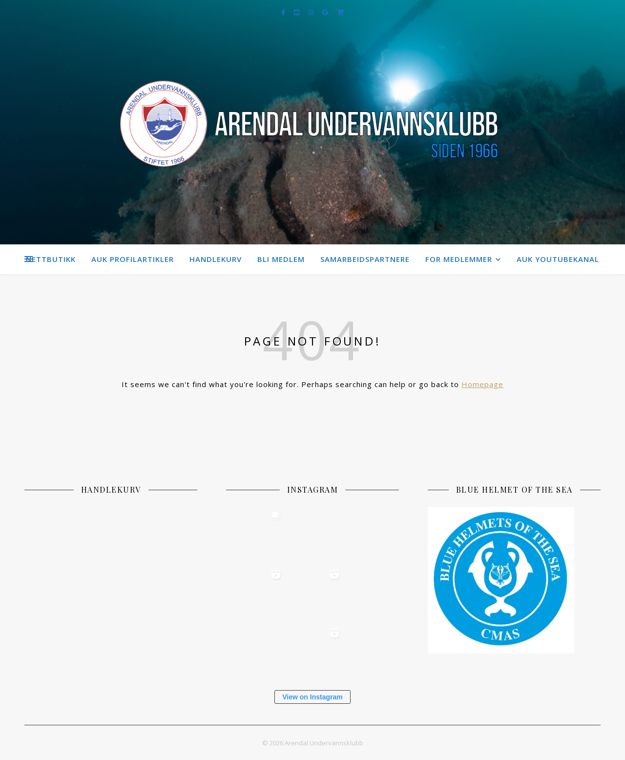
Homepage (482, 384)
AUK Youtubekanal (558, 259)
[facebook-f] (284, 12)
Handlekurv (215, 259)
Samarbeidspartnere (365, 259)
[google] (326, 12)
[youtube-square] (297, 12)
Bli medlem (281, 259)
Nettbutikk (51, 259)
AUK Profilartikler (132, 259)
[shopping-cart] (340, 12)
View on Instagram (312, 697)
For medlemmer (458, 259)
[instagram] (311, 12)
